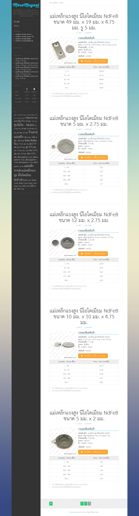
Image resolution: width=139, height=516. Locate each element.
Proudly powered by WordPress (77, 512)
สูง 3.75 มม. (21, 147)
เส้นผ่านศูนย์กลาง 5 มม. (25, 157)
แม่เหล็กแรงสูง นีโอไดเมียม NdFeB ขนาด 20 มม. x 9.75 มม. (26, 59)
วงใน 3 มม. (27, 137)
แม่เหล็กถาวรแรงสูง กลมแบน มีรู (24, 36)
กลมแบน (29, 118)
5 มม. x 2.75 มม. (18, 115)
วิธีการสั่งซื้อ (16, 22)
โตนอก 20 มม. (18, 186)
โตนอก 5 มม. (27, 180)
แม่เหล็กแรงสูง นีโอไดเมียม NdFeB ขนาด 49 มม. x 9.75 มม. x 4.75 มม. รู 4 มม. (26, 64)
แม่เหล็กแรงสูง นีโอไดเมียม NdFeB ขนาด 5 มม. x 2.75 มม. (84, 121)
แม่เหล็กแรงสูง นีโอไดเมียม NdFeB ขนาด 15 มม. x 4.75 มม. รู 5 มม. (26, 68)
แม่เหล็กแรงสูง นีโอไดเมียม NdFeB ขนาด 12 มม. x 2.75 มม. (84, 217)
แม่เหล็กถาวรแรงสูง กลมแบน (23, 34)
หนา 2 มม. (25, 150)
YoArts (96, 512)
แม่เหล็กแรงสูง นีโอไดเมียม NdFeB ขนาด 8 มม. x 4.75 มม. (26, 77)
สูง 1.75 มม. (20, 144)
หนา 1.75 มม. (18, 150)
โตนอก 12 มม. (23, 183)
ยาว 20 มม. (22, 128)
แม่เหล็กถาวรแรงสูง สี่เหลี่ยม (23, 38)
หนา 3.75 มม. (21, 153)
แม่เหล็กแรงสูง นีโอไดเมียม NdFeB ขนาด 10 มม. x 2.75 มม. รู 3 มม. (26, 73)
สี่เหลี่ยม (27, 140)
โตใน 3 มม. (26, 186)
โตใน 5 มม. (21, 189)
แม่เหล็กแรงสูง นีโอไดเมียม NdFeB (25, 175)
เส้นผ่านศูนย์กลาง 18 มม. (26, 162)
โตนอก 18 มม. (33, 183)
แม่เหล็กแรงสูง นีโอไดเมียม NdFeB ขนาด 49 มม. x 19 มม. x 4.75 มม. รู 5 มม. (84, 22)
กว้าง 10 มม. (26, 121)
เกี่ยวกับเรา (16, 26)
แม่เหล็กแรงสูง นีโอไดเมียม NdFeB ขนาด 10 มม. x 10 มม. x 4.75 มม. (84, 316)
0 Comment (88, 33)
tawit (80, 33)
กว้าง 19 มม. (34, 121)
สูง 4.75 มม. (31, 147)
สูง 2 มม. (26, 144)
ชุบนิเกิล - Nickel (24, 125)
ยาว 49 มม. (30, 128)
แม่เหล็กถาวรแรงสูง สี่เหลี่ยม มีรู (24, 41)
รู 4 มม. (20, 132)
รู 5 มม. (25, 132)
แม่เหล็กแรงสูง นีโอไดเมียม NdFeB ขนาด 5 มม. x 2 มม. (84, 415)
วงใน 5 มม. (20, 140)
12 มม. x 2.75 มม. (26, 115)
